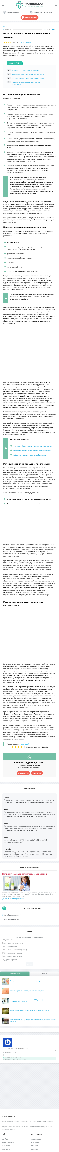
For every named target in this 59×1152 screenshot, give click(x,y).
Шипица (34, 1149)
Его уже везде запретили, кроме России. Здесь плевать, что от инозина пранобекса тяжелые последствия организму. (29, 801)
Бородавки (35, 1142)
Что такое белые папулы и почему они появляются (32, 446)
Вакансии (6, 1146)
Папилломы (36, 1139)
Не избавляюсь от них (13, 956)
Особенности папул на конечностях (25, 70)
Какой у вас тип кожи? (12, 915)
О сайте (5, 1139)
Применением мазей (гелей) (15, 950)
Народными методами (13, 953)
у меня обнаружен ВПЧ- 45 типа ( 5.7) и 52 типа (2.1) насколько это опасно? (26, 841)
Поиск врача (36, 773)
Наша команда (8, 1142)
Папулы (5, 26)
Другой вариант (10, 960)
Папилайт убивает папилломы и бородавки (24, 873)
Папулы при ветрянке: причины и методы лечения (32, 451)
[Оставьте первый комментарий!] (29, 1049)
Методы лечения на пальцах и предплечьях (28, 78)
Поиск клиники (13, 12)
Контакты (6, 1149)
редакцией (25, 744)
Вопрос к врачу (30, 17)
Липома (34, 1146)
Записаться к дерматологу (43, 12)
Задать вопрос (23, 773)
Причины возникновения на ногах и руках (28, 74)
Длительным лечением (13, 943)
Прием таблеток (10, 946)
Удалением (8, 940)
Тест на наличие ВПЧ (12, 919)
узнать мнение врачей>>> (13, 899)
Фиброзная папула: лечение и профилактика (29, 455)
